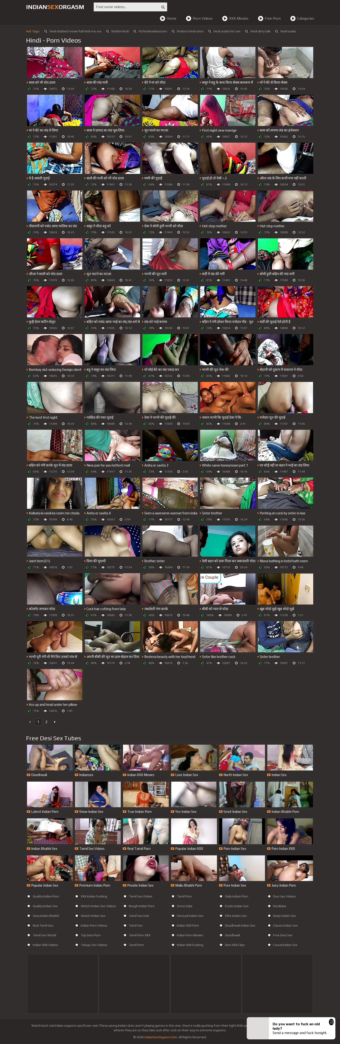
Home (168, 18)
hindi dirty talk (257, 31)
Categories (302, 18)
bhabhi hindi (117, 31)
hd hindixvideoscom (149, 31)
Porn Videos (199, 18)
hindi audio (285, 31)
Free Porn (269, 18)
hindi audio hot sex (224, 31)
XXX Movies (235, 18)
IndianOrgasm (55, 6)
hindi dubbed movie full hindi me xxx (72, 31)
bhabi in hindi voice (187, 31)
